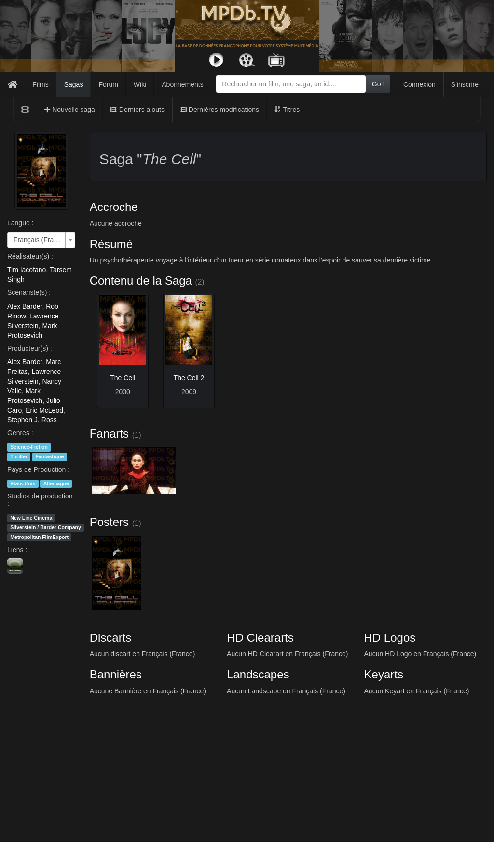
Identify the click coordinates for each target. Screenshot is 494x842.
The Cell (122, 378)
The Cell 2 (189, 378)
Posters (109, 521)
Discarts (111, 637)
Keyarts (383, 674)
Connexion (419, 84)
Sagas (73, 84)
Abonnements (182, 84)
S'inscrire (465, 84)
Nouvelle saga (69, 109)
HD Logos (390, 637)
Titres (287, 109)
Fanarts (109, 433)
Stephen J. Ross (32, 420)
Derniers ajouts (137, 109)
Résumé (111, 243)
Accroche (114, 206)
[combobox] (291, 84)
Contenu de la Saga (141, 280)
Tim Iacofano (26, 270)
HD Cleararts (260, 637)
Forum (108, 84)
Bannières (116, 674)
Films (40, 84)
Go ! (378, 84)
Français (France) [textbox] (38, 240)
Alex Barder (24, 306)
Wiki (140, 84)
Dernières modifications (219, 109)
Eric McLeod (44, 410)
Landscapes (258, 674)
